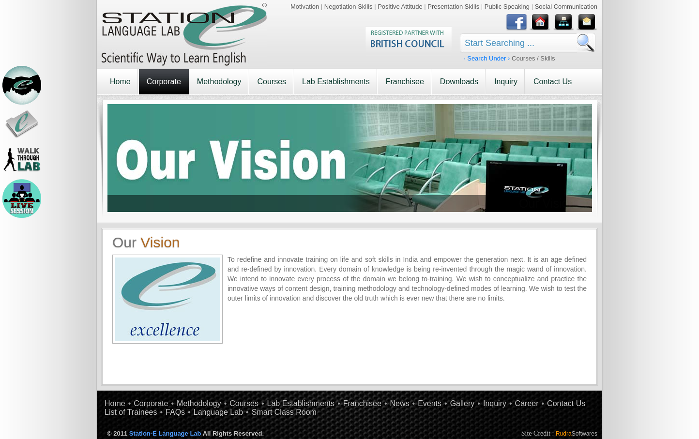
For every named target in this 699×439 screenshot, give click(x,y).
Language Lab (218, 412)
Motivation (304, 6)
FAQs (175, 412)
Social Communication (566, 6)
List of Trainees (131, 412)
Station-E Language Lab (165, 433)
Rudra (576, 433)
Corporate (164, 81)
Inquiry (505, 81)
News (400, 403)
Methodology (219, 81)
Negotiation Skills (348, 6)
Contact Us (552, 81)
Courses (271, 81)
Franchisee (405, 81)
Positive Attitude (400, 6)
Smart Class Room (284, 412)
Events (429, 403)
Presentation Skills (453, 6)
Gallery (462, 403)
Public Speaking (507, 6)
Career (527, 403)
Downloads (459, 81)
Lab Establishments (336, 81)
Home (120, 81)
